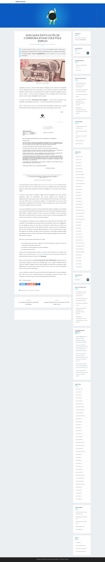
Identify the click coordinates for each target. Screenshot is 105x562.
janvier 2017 (78, 171)
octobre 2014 (79, 249)
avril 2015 (78, 231)
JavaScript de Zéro (40, 49)
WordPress (56, 559)
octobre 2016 (79, 180)
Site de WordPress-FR (81, 551)
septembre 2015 (79, 219)
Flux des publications (80, 545)
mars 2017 (78, 165)
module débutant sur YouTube (54, 53)
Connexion (78, 542)
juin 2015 (78, 225)
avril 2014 (78, 263)
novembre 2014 (79, 246)
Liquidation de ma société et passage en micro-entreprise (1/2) (81, 365)
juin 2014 (78, 257)
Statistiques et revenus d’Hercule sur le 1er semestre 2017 (81, 84)
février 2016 (78, 204)
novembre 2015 (79, 213)
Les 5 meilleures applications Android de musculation (28, 302)
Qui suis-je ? (78, 70)
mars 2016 (78, 201)
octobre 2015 (79, 216)
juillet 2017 (78, 156)
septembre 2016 (79, 183)
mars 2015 (78, 234)
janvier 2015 (78, 240)
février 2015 (78, 237)
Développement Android (81, 131)
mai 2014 (78, 260)
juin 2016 (78, 192)
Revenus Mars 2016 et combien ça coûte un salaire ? (82, 374)
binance (77, 363)
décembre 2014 (79, 243)
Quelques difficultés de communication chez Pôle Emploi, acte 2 (56, 302)
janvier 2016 (78, 207)
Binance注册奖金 (80, 336)
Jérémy (41, 44)
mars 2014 (78, 266)
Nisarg (66, 559)
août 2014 (78, 254)
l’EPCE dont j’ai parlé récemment (49, 184)
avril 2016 (78, 198)
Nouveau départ (79, 140)
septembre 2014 (79, 252)
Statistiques (78, 143)
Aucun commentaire (50, 44)
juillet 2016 (78, 189)
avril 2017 (78, 162)
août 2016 (78, 186)
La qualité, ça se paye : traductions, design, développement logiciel (82, 348)
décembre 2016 (79, 174)
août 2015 (78, 222)
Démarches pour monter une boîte (30, 290)
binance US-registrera (81, 345)
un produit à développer (43, 254)
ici (30, 280)
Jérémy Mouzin (20, 1)
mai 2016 (78, 195)
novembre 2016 (79, 177)
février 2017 (78, 168)
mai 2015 (78, 228)
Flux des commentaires (81, 548)
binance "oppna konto (81, 370)
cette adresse (82, 39)
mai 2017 (78, 159)
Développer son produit (81, 136)
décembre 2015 (79, 210)
